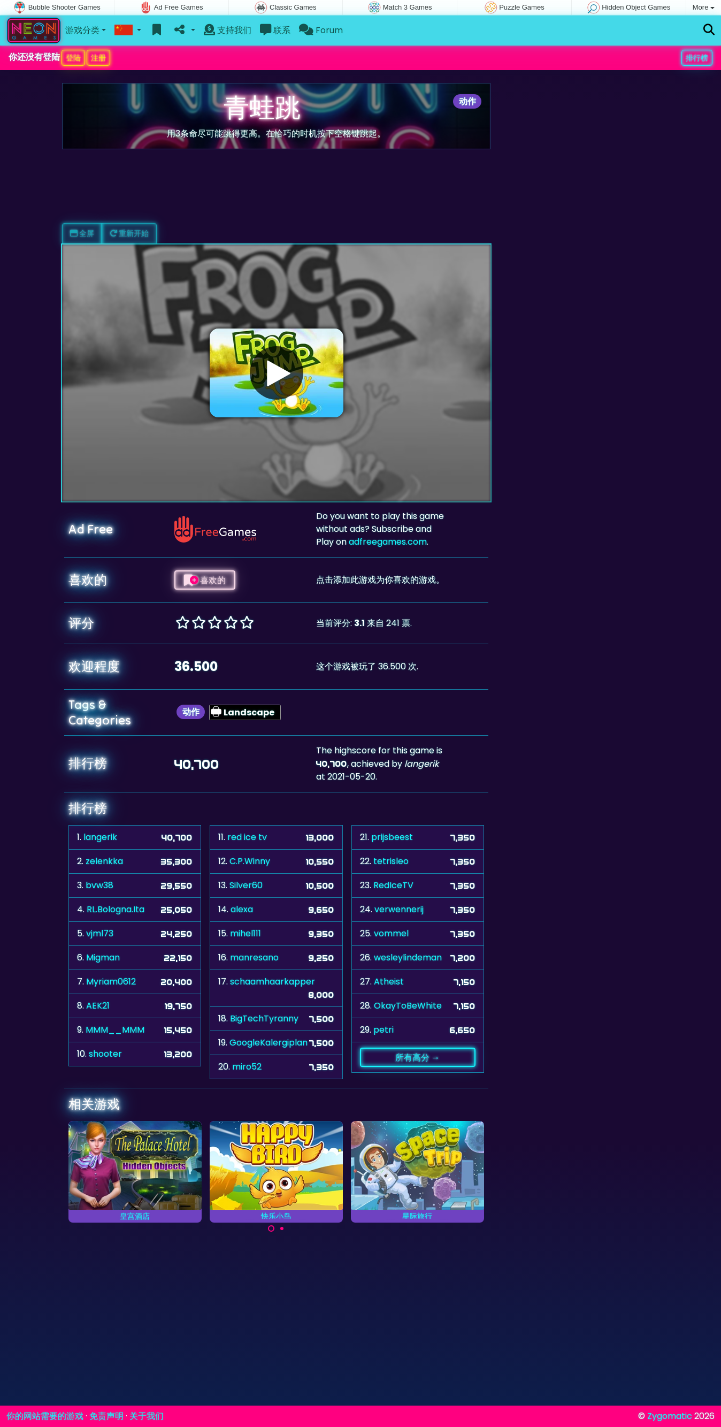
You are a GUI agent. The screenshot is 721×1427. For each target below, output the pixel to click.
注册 (98, 58)
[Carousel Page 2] (282, 1228)
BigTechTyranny (264, 1018)
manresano (254, 957)
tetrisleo (391, 861)
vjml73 (99, 933)
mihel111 (245, 933)
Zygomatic (669, 1416)
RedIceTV (393, 885)
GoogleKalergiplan (268, 1042)
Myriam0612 (111, 981)
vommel (391, 933)
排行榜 (697, 58)
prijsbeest (392, 837)
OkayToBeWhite (408, 1005)
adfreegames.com (388, 542)
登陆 (73, 58)
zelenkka (104, 861)
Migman (103, 957)
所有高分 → (417, 1057)
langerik (100, 837)
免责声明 (106, 1416)
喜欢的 (205, 580)
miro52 (247, 1066)
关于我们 (146, 1416)
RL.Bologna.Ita (115, 909)
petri (383, 1030)
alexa (242, 909)
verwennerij (399, 909)
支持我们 (227, 30)
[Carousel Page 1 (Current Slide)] (271, 1228)
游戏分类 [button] (82, 30)
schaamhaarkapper (272, 981)
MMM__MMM (115, 1030)
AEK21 (98, 1005)
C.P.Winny (249, 861)
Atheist (389, 981)
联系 (275, 30)
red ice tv (247, 837)
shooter (105, 1054)
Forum (321, 30)
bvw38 (99, 885)
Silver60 (246, 885)
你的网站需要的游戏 (44, 1416)
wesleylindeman (408, 957)
